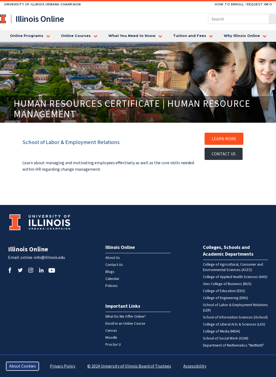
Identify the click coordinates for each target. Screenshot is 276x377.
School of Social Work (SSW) (225, 338)
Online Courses (76, 36)
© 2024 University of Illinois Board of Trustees (129, 366)
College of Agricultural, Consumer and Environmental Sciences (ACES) (233, 267)
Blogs (110, 272)
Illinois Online (28, 249)
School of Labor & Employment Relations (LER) (235, 307)
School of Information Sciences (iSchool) (235, 317)
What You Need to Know (132, 36)
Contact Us (224, 154)
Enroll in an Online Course (125, 323)
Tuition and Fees (189, 36)
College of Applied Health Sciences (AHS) (235, 277)
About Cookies (22, 366)
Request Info (259, 4)
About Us (112, 258)
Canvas (111, 330)
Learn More (224, 139)
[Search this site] (238, 19)
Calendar (112, 279)
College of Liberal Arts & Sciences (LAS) (234, 324)
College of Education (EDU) (224, 291)
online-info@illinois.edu (42, 258)
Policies (111, 286)
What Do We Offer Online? (125, 316)
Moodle (111, 337)
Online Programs (26, 36)
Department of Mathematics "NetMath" (233, 345)
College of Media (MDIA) (221, 331)
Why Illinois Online (242, 36)
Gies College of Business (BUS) (227, 284)
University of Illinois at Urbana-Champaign (3, 19)
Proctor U (113, 344)
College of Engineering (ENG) (225, 298)
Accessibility (194, 366)
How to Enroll (229, 4)
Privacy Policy (62, 366)
